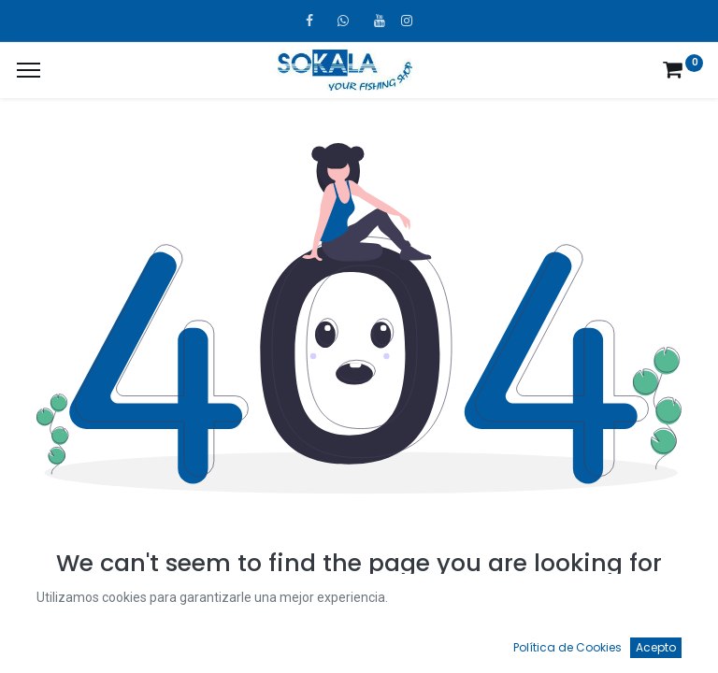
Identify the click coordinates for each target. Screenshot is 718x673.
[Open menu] (359, 646)
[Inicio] (61, 641)
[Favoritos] (508, 641)
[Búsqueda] (210, 641)
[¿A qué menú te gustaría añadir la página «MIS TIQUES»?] (28, 70)
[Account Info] (657, 641)
